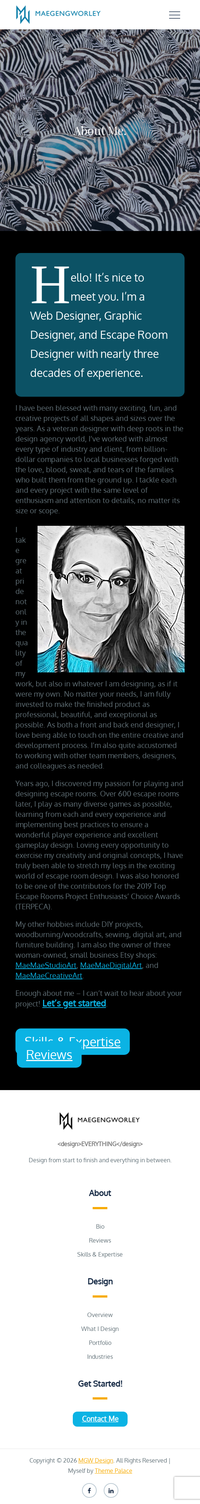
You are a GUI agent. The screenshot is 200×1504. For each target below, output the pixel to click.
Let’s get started (74, 1003)
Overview (100, 1314)
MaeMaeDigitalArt (111, 965)
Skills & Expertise (100, 1254)
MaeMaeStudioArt (45, 965)
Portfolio (100, 1342)
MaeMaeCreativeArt (48, 975)
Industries (100, 1356)
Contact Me (100, 1418)
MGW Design (95, 1460)
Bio (100, 1226)
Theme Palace (113, 1470)
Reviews (49, 1054)
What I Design (100, 1328)
